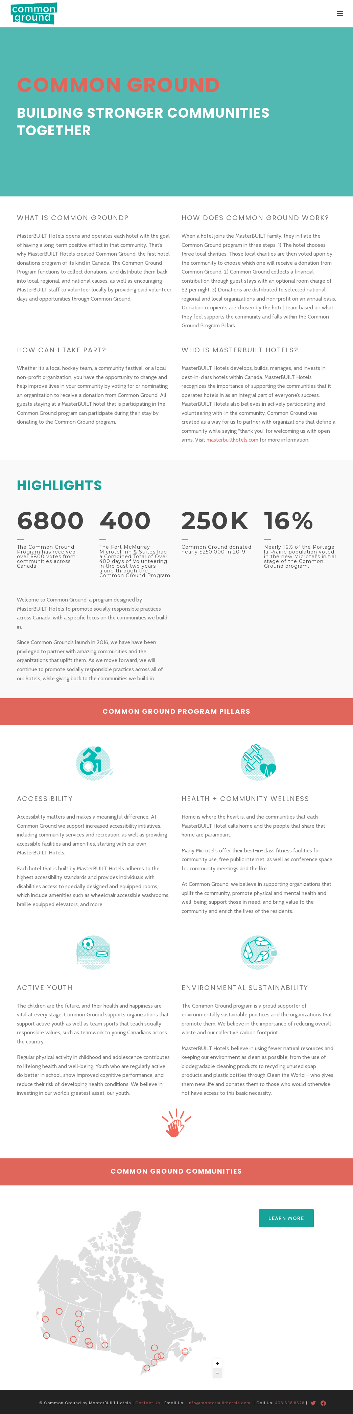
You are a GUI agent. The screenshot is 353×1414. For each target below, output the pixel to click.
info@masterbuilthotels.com (219, 1398)
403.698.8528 (290, 1398)
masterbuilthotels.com (232, 440)
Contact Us (147, 1398)
